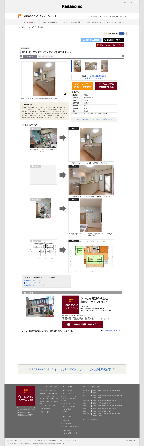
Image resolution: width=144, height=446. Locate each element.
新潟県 (94, 400)
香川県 (99, 411)
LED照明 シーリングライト (35, 285)
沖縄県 (100, 416)
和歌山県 (119, 405)
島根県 (99, 408)
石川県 (104, 400)
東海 (84, 403)
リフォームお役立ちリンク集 (69, 433)
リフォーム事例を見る (28, 22)
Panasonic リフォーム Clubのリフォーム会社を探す (70, 369)
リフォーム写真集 (66, 409)
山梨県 (94, 397)
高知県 (109, 411)
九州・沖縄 (86, 413)
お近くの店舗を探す (50, 22)
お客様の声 (64, 411)
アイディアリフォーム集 (68, 403)
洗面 (71, 398)
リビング (77, 396)
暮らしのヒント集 (66, 423)
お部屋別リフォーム (66, 420)
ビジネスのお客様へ (118, 16)
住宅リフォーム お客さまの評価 (48, 398)
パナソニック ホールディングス (69, 440)
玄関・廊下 (64, 400)
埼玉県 (104, 395)
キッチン (63, 396)
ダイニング (70, 396)
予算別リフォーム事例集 (68, 406)
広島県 (109, 408)
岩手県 (109, 390)
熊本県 (109, 413)
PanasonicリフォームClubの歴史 (48, 393)
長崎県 (104, 413)
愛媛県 (104, 411)
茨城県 (94, 395)
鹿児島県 (95, 416)
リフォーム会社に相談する (90, 419)
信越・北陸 (86, 400)
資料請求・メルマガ (99, 16)
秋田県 (104, 390)
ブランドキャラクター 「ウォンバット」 (45, 411)
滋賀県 (94, 405)
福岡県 (94, 413)
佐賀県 (99, 413)
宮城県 (114, 390)
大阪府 (104, 405)
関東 (84, 395)
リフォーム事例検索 (32, 27)
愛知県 (104, 403)
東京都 (114, 395)
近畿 (84, 405)
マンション (69, 393)
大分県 (114, 413)
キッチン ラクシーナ (33, 283)
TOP (22, 27)
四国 (84, 411)
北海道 (94, 390)
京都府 (99, 405)
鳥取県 (94, 408)
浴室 (62, 398)
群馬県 (99, 395)
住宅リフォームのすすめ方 (46, 396)
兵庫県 (109, 405)
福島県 (94, 393)
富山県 (99, 400)
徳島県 (94, 411)
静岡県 (99, 403)
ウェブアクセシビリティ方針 (34, 440)
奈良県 (114, 405)
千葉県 (109, 395)
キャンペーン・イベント (115, 22)
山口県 (114, 408)
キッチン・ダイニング (46, 57)
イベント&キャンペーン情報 (47, 405)
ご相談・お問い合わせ (94, 22)
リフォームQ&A (65, 430)
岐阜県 (94, 403)
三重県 (109, 403)
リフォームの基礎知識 (72, 22)
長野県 (114, 400)
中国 (84, 408)
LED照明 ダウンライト (34, 280)
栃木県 (99, 397)
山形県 (119, 390)
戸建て (63, 393)
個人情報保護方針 (51, 440)
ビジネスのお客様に (45, 408)
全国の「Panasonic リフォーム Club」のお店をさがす (94, 119)
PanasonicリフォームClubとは (47, 390)
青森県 (99, 390)
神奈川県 (119, 395)
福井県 (109, 400)
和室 (74, 398)
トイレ (67, 398)
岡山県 (104, 408)
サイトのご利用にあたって (15, 440)
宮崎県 (119, 413)
